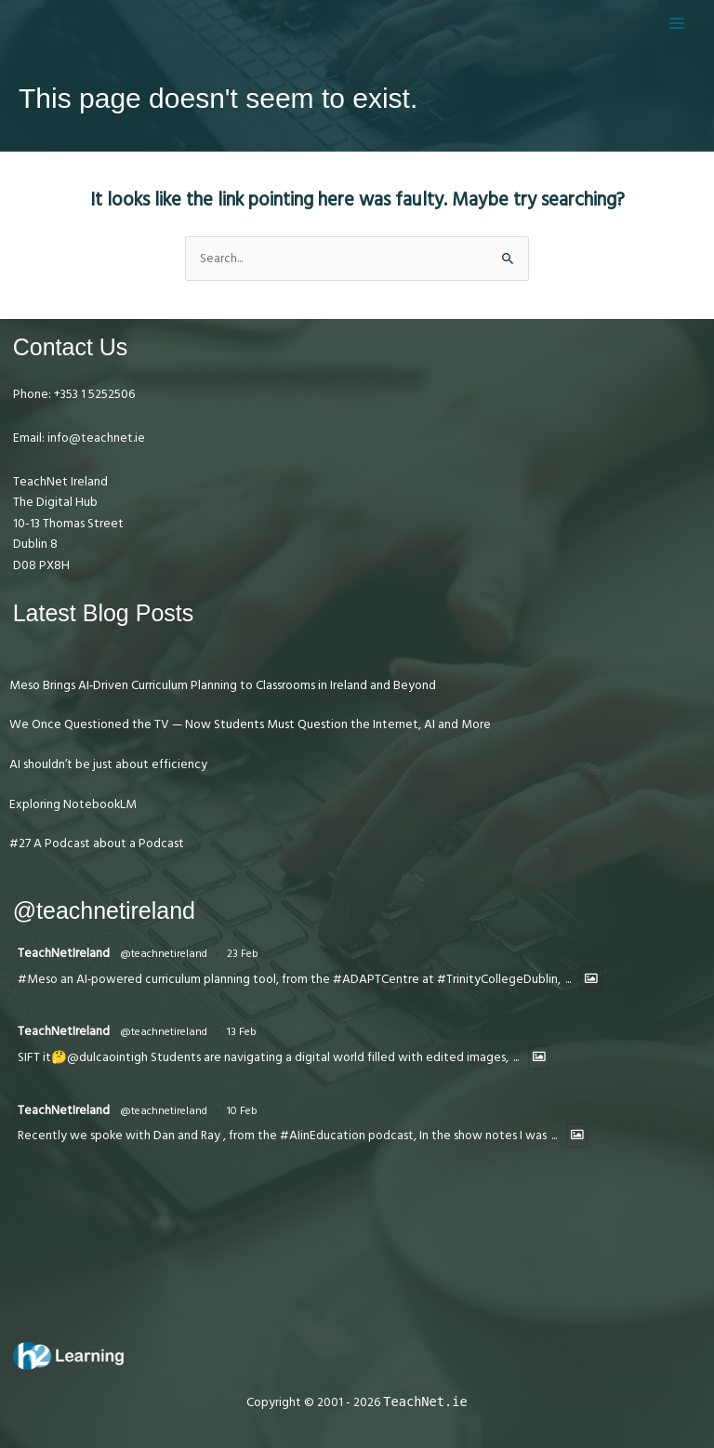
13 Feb (242, 1032)
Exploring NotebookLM (73, 804)
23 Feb (242, 954)
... (568, 980)
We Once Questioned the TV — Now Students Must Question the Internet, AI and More (250, 724)
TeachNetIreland (64, 953)
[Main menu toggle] (677, 23)
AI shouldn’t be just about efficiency (108, 764)
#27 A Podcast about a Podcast (96, 843)
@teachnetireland (163, 954)
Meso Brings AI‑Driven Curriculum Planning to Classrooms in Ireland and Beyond (223, 685)
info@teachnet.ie (95, 438)
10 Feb (242, 1111)
